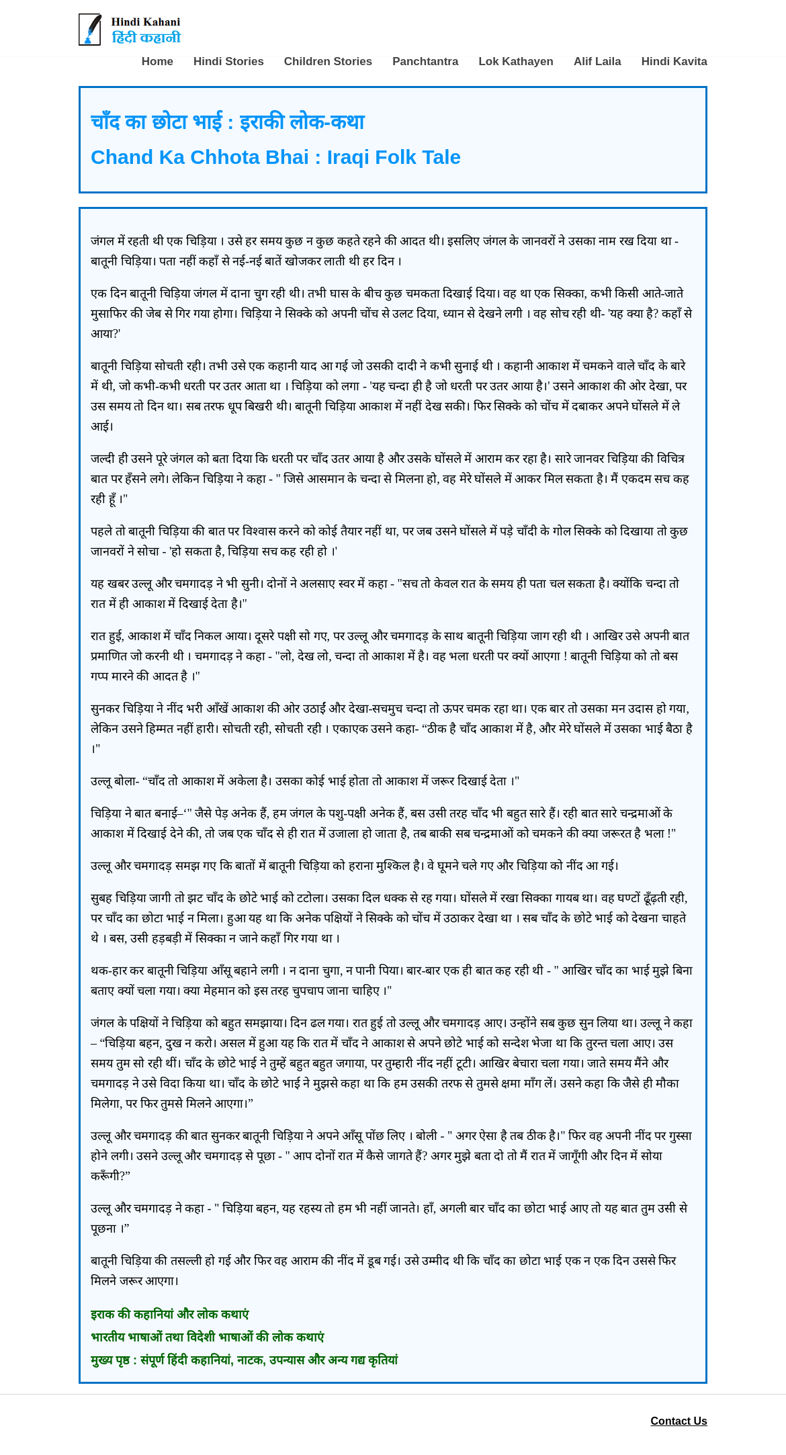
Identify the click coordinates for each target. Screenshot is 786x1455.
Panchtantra (425, 61)
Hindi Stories (228, 61)
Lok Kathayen (515, 61)
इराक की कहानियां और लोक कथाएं (170, 1314)
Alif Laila (597, 61)
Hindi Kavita (674, 61)
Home (157, 61)
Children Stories (328, 61)
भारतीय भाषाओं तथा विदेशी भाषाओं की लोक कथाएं (207, 1337)
